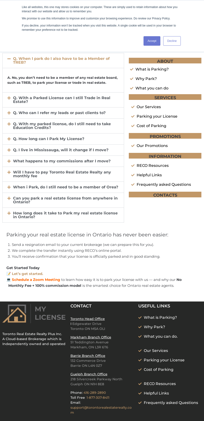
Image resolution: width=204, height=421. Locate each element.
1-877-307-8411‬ (98, 397)
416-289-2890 (94, 392)
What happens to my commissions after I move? (62, 161)
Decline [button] (172, 41)
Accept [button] (152, 41)
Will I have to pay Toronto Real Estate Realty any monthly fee (62, 174)
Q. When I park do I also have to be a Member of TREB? (61, 60)
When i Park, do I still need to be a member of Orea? (65, 187)
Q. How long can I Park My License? (48, 139)
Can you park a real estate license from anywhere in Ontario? (65, 200)
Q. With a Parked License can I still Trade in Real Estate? (61, 100)
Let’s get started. (27, 273)
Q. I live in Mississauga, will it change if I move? (60, 150)
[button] (63, 60)
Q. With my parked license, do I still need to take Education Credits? (62, 126)
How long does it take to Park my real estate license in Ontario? (65, 215)
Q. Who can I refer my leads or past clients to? (59, 113)
